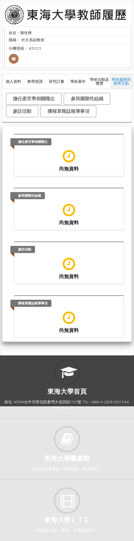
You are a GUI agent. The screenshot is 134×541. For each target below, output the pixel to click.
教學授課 (35, 81)
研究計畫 (56, 81)
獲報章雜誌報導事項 (68, 111)
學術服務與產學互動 (121, 81)
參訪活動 (22, 111)
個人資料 (13, 81)
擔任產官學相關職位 (34, 98)
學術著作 (78, 81)
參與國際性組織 (87, 98)
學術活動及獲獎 (99, 81)
